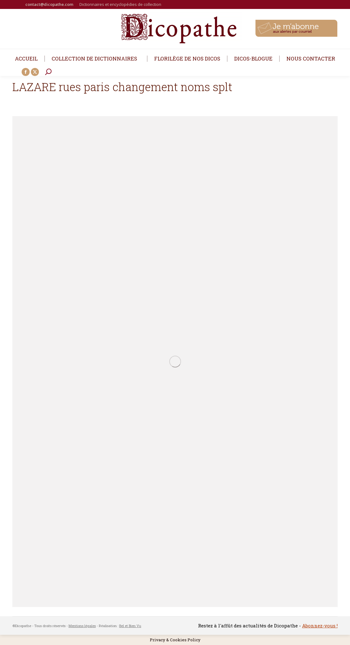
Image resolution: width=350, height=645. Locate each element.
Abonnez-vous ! (320, 625)
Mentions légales (82, 625)
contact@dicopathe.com (49, 4)
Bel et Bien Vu (130, 625)
